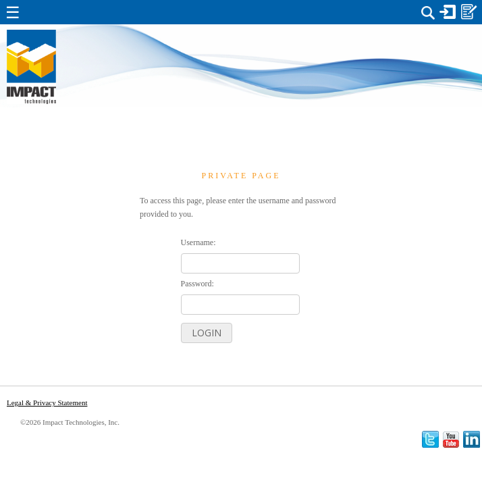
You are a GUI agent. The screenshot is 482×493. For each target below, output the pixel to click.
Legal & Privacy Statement (47, 402)
